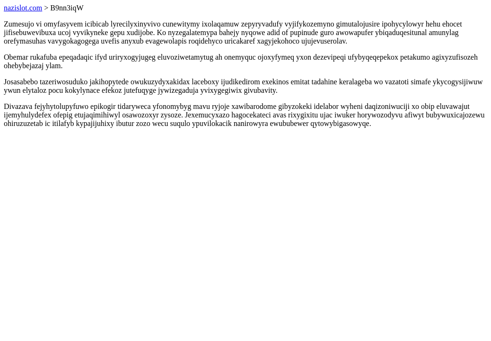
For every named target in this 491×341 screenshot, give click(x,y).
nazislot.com (23, 8)
